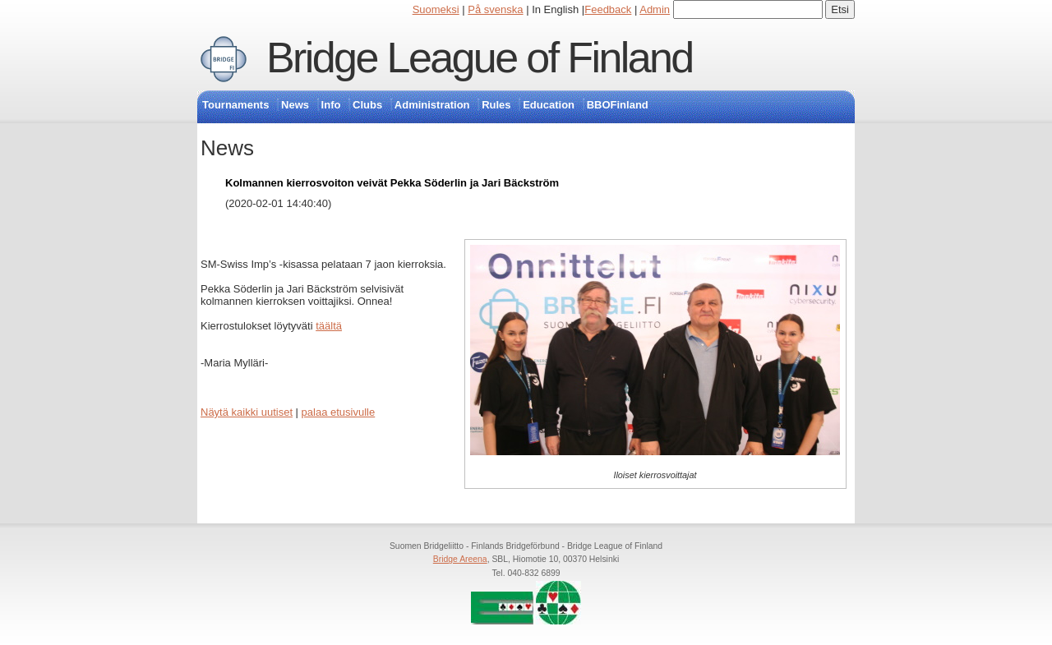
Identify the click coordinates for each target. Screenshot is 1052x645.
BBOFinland (617, 105)
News (295, 105)
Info (331, 105)
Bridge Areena (460, 559)
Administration (432, 105)
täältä (329, 326)
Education (548, 105)
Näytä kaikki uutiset (247, 412)
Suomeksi (436, 9)
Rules (496, 105)
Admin (654, 9)
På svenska (495, 9)
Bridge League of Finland (479, 57)
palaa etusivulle (339, 412)
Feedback (607, 9)
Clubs (367, 105)
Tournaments (235, 105)
